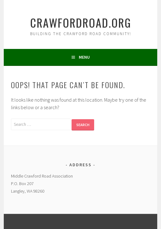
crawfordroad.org (80, 22)
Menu (84, 57)
